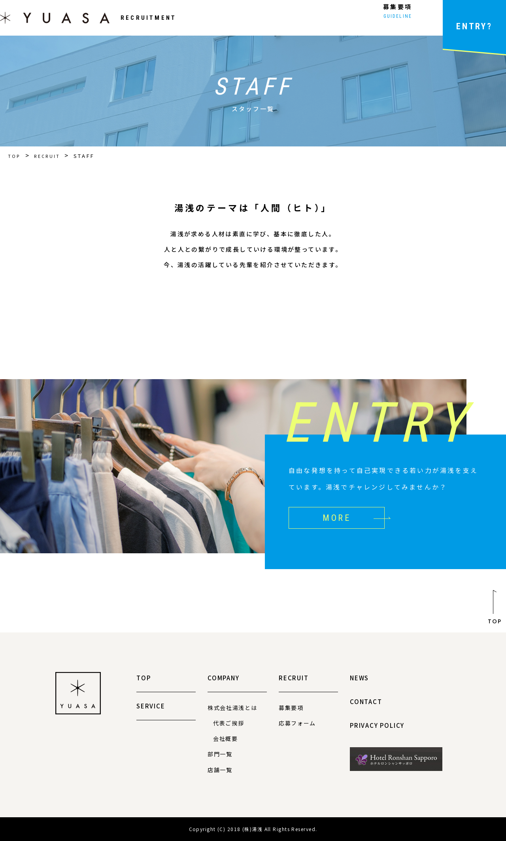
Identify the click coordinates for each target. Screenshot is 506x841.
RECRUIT (50, 155)
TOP (15, 155)
